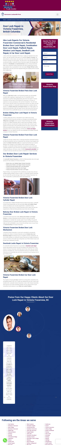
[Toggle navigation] (57, 14)
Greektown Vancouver (32, 382)
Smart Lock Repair (26, 433)
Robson (10, 393)
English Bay (10, 383)
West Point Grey (49, 398)
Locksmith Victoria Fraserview (29, 443)
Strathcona (47, 377)
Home (4, 20)
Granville (10, 388)
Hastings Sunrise (31, 390)
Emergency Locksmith (35, 430)
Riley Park (29, 398)
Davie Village (11, 380)
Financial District (12, 385)
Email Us (46, 415)
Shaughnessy (48, 395)
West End (10, 398)
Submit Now (49, 74)
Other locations (30, 377)
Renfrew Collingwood (31, 396)
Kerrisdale (47, 388)
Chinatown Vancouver (13, 379)
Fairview (47, 385)
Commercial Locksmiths (30, 149)
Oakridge (47, 393)
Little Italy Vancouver (31, 383)
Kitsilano (47, 390)
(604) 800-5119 (9, 7)
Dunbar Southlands (49, 383)
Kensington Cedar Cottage (33, 391)
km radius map (49, 102)
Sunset (47, 379)
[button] (19, 314)
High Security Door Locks (26, 418)
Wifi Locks (35, 423)
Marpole (47, 391)
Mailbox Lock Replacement (36, 426)
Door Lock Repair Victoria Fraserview (34, 20)
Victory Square (11, 396)
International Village (12, 390)
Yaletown (10, 399)
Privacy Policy (35, 415)
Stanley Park (11, 395)
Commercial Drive (31, 380)
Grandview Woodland (31, 388)
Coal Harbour (11, 377)
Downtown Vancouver (13, 382)
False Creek (48, 387)
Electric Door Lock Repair (26, 428)
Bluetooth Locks (35, 419)
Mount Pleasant (30, 395)
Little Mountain (30, 399)
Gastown (10, 387)
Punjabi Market (30, 385)
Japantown (10, 391)
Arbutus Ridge (48, 382)
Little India (29, 387)
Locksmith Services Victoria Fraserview (16, 20)
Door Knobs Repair (26, 437)
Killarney (29, 393)
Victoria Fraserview (49, 380)
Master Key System (26, 423)
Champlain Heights (31, 379)
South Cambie (48, 396)
